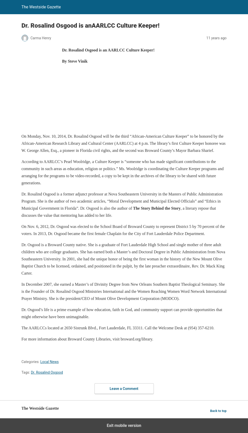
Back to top (218, 411)
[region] (114, 119)
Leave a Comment (124, 389)
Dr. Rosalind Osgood (47, 372)
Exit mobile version (124, 425)
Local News (49, 362)
